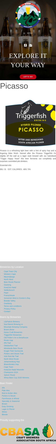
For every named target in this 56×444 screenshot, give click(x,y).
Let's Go (28, 77)
